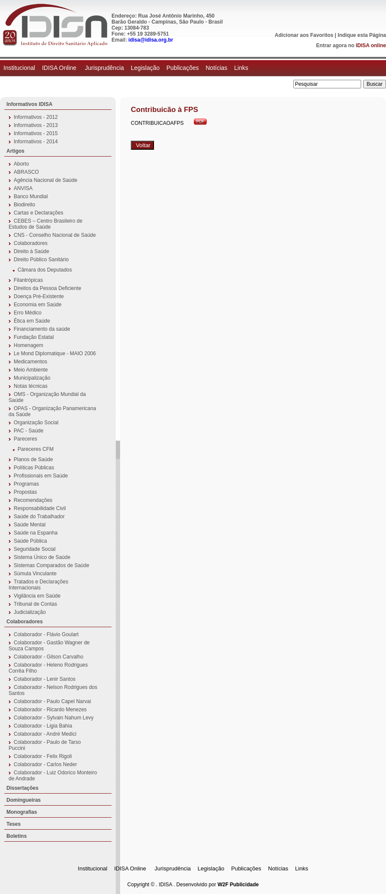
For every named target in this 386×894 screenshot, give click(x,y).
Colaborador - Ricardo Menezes (50, 710)
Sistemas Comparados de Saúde (51, 565)
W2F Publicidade (238, 885)
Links (241, 67)
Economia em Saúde (37, 305)
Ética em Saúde (32, 321)
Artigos (15, 151)
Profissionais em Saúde (41, 476)
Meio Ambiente (31, 370)
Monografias (21, 812)
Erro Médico (28, 313)
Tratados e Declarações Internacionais (38, 585)
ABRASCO (26, 172)
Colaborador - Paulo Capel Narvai (52, 701)
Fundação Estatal (34, 337)
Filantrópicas (28, 280)
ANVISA (23, 188)
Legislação (145, 67)
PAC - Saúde (28, 431)
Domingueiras (23, 800)
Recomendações (33, 500)
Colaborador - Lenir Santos (44, 679)
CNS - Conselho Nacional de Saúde (55, 235)
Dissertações (22, 788)
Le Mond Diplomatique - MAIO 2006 (55, 353)
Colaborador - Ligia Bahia (43, 726)
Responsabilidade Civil (40, 508)
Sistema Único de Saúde (42, 557)
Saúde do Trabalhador (39, 516)
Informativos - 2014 (36, 142)
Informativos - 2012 (36, 117)
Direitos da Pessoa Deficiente (47, 288)
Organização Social (36, 423)
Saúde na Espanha (35, 533)
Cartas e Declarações (38, 213)
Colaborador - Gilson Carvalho (48, 657)
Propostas (25, 492)
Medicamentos (30, 362)
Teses (13, 824)
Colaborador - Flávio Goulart (46, 634)
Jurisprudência (104, 67)
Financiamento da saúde (42, 329)
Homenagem (28, 345)
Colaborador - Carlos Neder (45, 764)
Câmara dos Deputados (45, 270)
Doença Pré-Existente (39, 296)
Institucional (19, 67)
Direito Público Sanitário (41, 260)
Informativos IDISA (29, 104)
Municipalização (32, 378)
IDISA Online (60, 67)
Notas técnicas (31, 386)
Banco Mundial (31, 196)
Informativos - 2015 (36, 133)
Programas (26, 484)
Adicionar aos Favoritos (304, 35)
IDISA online (371, 45)
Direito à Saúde (31, 251)
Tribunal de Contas (35, 604)
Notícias (216, 67)
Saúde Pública (30, 541)
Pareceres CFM (36, 449)
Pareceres (25, 439)
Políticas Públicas (34, 468)
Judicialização (30, 612)
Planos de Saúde (33, 459)
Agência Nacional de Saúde (45, 180)
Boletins (16, 836)
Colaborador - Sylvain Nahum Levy (53, 718)
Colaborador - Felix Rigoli (43, 756)
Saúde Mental (29, 525)
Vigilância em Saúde (37, 596)
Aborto (21, 164)
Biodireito (24, 205)
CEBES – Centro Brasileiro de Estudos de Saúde (45, 224)
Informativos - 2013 (36, 125)
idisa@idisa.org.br (150, 40)
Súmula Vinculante (35, 574)
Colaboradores (31, 243)
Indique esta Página (362, 35)
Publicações (182, 67)
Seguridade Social (34, 549)
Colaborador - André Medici (45, 734)
